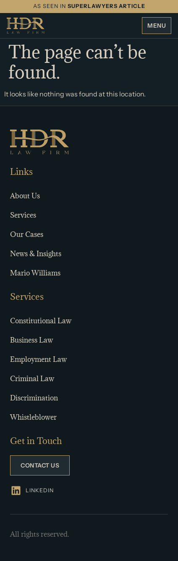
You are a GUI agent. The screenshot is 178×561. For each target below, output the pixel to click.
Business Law (31, 340)
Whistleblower (33, 417)
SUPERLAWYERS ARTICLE (106, 6)
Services (23, 215)
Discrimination (34, 398)
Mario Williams (35, 273)
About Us (25, 195)
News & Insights (35, 253)
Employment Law (38, 359)
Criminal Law (32, 378)
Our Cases (26, 234)
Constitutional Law (40, 320)
